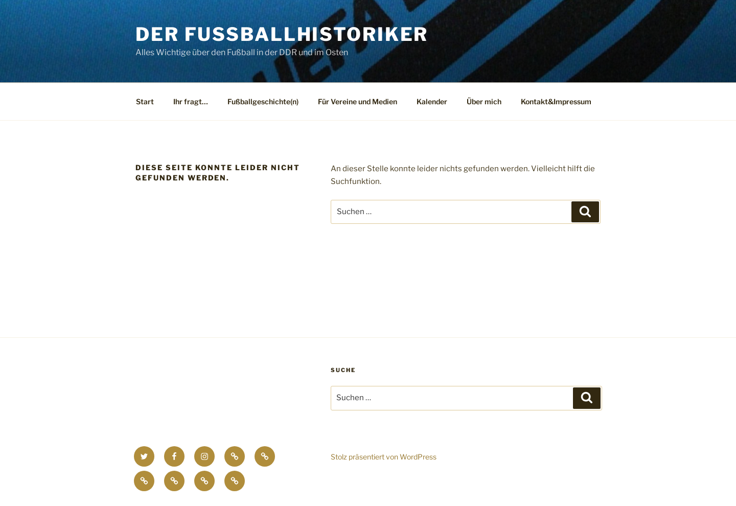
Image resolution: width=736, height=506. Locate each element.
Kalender (432, 101)
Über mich (484, 101)
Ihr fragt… (190, 101)
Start (145, 101)
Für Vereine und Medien (357, 101)
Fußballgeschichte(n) (262, 101)
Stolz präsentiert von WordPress (383, 456)
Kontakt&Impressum (556, 101)
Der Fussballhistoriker (281, 34)
